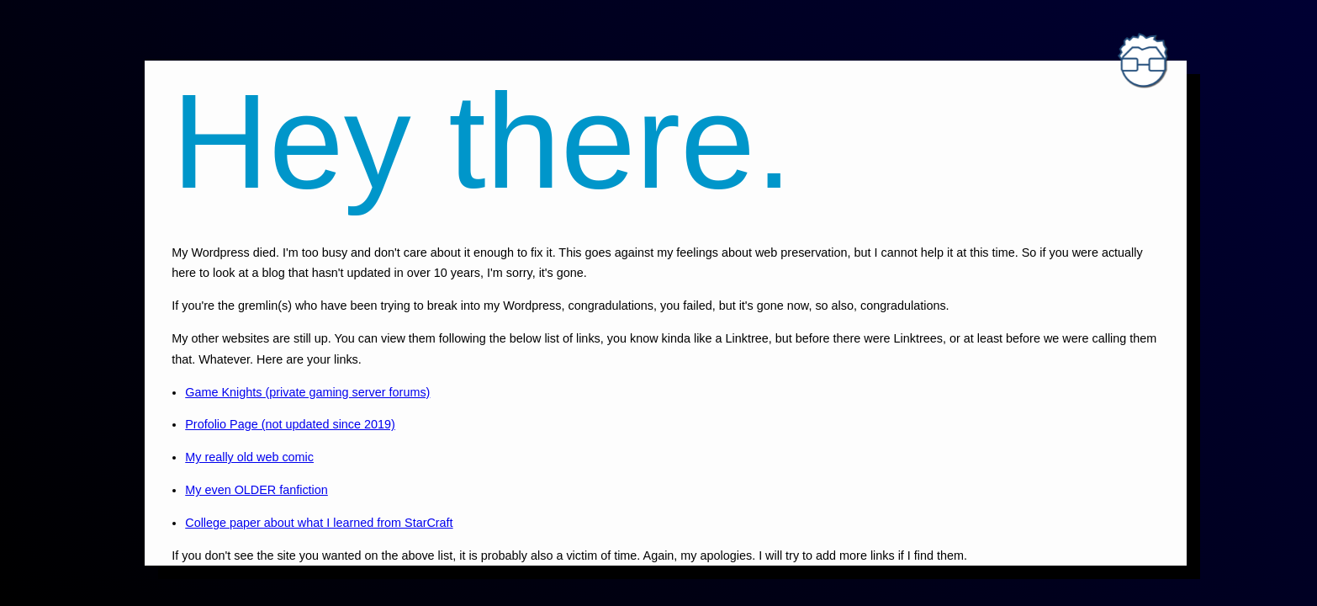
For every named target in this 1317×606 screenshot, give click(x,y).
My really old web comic (249, 457)
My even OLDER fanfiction (256, 490)
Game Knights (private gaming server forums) (307, 392)
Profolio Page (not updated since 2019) (290, 424)
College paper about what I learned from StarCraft (318, 522)
